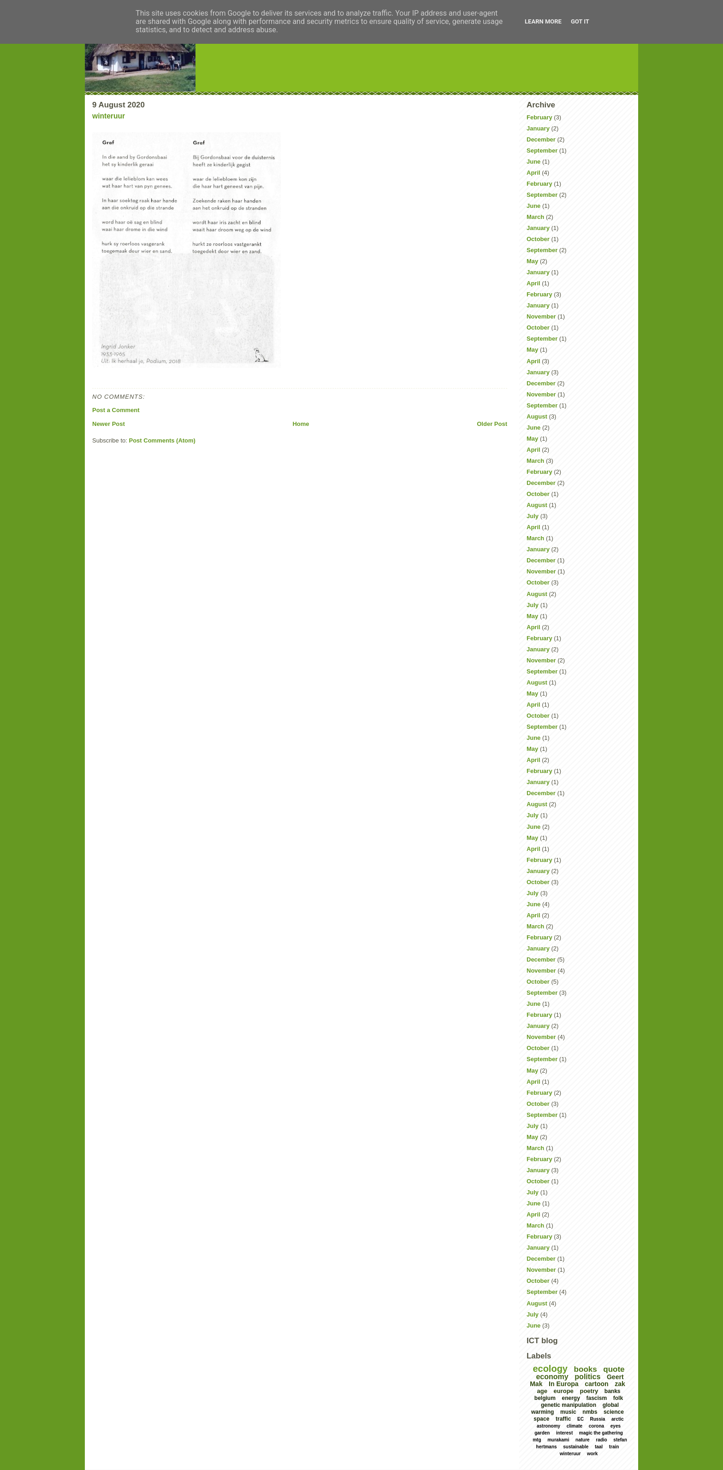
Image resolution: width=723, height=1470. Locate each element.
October (538, 239)
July (533, 516)
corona (596, 1426)
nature (582, 1439)
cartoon (596, 1383)
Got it (580, 21)
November (541, 316)
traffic (563, 1419)
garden (542, 1432)
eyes (615, 1426)
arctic (617, 1419)
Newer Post (108, 423)
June (533, 161)
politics (587, 1377)
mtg (537, 1439)
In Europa (564, 1383)
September (542, 150)
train (614, 1446)
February (539, 117)
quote (613, 1369)
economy (552, 1377)
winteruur (108, 116)
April (533, 172)
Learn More (543, 21)
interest (564, 1432)
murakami (558, 1439)
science (614, 1412)
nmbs (589, 1412)
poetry (589, 1390)
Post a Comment (116, 410)
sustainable (575, 1446)
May (532, 261)
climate (574, 1426)
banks (612, 1391)
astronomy (548, 1426)
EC (580, 1419)
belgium (545, 1398)
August (537, 416)
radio (601, 1439)
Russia (597, 1419)
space (541, 1419)
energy (571, 1398)
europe (564, 1390)
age (542, 1390)
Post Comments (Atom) (162, 440)
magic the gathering (601, 1432)
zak (620, 1383)
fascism (596, 1398)
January (538, 128)
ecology (550, 1369)
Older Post (492, 423)
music (568, 1412)
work (592, 1453)
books (585, 1369)
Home (300, 423)
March (535, 216)
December (541, 139)
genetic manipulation (568, 1405)
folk (618, 1398)
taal (599, 1446)
